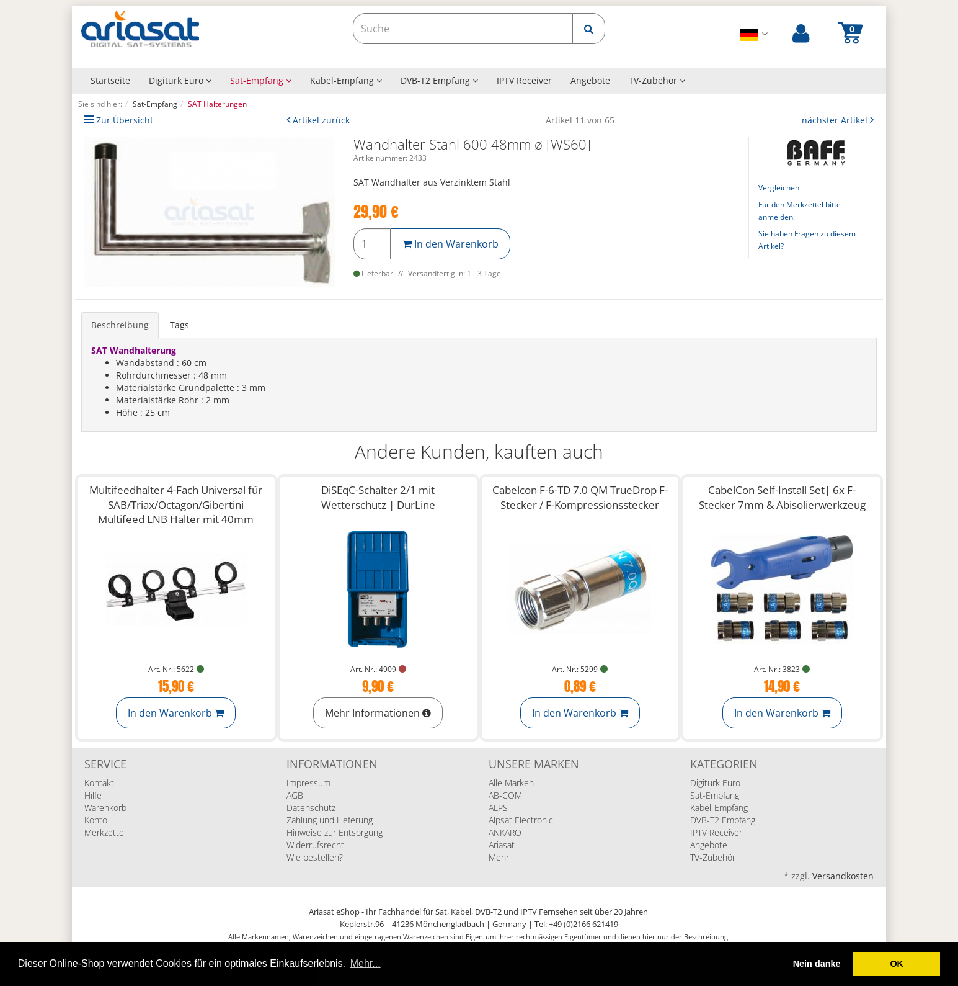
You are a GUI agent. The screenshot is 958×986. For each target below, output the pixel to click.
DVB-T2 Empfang (439, 80)
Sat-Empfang (260, 80)
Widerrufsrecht (315, 845)
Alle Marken (511, 783)
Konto (95, 820)
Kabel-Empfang (346, 80)
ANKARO (505, 832)
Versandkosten (843, 876)
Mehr (499, 857)
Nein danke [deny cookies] (817, 964)
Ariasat (502, 845)
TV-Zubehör (657, 80)
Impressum (308, 783)
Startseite (110, 80)
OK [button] (896, 964)
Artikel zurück (321, 120)
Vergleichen (778, 187)
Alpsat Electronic (521, 820)
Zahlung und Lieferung (329, 820)
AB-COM (505, 795)
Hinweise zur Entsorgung (334, 832)
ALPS (498, 807)
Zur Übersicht (124, 120)
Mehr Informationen (378, 713)
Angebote (590, 80)
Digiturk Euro (180, 80)
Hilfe (93, 795)
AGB (294, 795)
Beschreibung (120, 325)
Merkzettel (105, 832)
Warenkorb (105, 807)
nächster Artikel (836, 120)
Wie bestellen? (314, 857)
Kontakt (99, 783)
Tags (179, 325)
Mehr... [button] (365, 963)
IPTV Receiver (524, 80)
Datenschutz (310, 807)
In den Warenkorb (450, 244)
